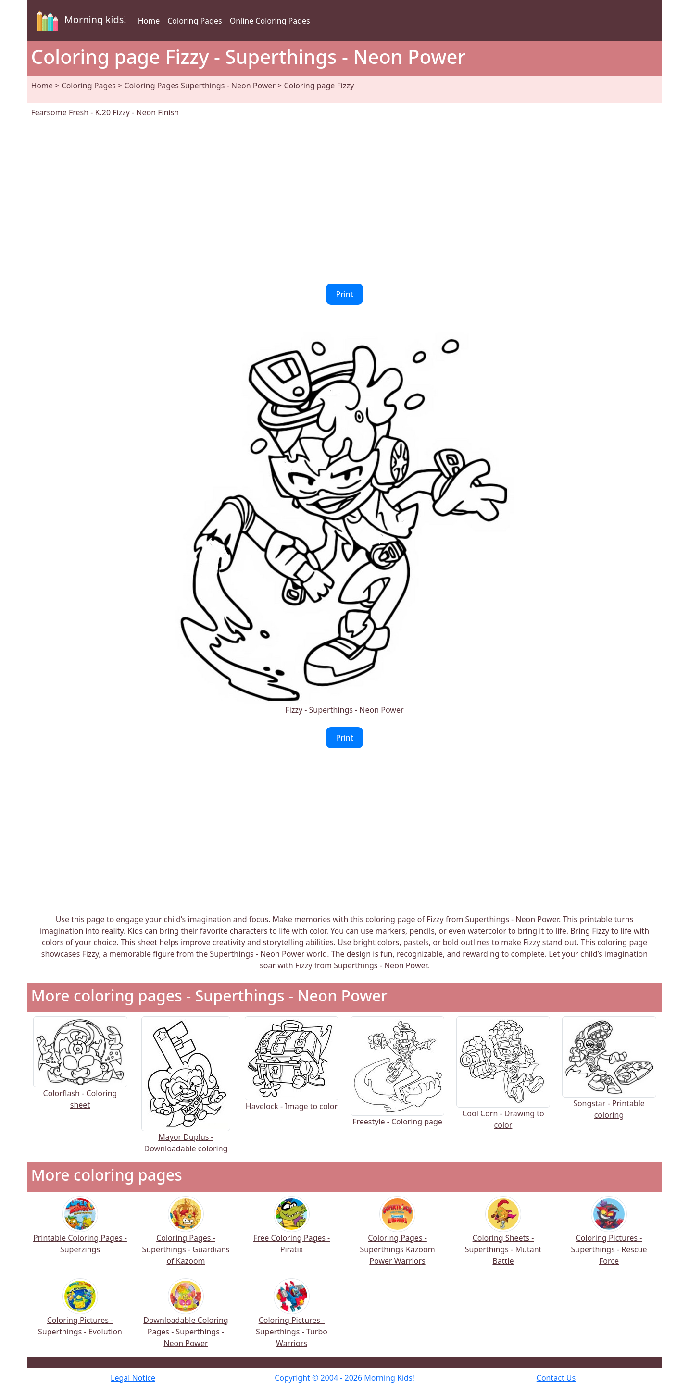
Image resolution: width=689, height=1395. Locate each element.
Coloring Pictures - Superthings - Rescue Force (609, 1237)
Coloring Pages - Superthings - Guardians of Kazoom (185, 1237)
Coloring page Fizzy (319, 85)
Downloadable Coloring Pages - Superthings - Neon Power (185, 1319)
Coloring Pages (194, 20)
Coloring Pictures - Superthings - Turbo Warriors (291, 1319)
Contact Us (556, 1377)
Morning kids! (79, 20)
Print (344, 294)
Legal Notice (133, 1377)
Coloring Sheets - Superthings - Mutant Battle (503, 1237)
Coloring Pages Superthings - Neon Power (200, 85)
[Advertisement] (344, 201)
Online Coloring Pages (270, 20)
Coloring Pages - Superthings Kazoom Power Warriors (397, 1237)
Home (149, 20)
